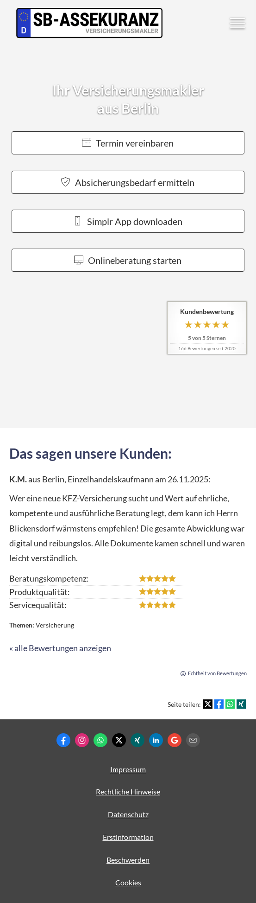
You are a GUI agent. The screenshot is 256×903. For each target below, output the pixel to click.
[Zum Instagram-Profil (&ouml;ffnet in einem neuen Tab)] (82, 740)
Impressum (128, 769)
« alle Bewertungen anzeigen (60, 648)
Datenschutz (128, 814)
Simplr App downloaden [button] (127, 221)
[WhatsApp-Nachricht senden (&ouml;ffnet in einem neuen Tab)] (100, 740)
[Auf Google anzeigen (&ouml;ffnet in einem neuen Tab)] (174, 740)
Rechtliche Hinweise (128, 791)
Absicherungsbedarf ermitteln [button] (127, 182)
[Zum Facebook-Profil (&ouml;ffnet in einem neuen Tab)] (63, 740)
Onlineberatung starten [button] (127, 260)
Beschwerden (128, 859)
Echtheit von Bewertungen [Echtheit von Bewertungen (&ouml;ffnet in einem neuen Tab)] (217, 673)
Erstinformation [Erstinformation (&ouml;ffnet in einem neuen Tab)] (128, 837)
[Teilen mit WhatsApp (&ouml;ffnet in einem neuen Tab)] (230, 704)
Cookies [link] (128, 882)
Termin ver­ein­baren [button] (128, 142)
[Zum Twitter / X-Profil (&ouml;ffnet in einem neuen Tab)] (119, 740)
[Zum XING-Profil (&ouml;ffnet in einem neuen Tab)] (137, 740)
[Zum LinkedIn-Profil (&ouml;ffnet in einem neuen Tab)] (156, 740)
